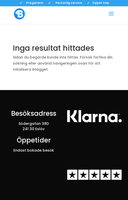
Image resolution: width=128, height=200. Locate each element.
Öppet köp (100, 3)
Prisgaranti (34, 3)
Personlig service (69, 3)
